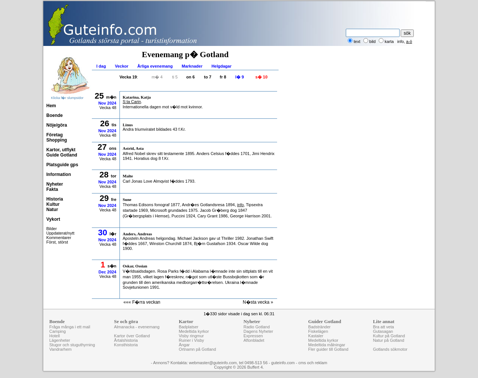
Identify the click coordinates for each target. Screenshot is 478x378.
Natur (52, 209)
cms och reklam (312, 362)
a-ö (409, 41)
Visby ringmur (191, 336)
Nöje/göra (56, 125)
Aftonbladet (253, 340)
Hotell (54, 336)
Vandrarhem (60, 349)
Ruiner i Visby (191, 340)
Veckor (121, 66)
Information (58, 174)
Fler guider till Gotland (328, 349)
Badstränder (319, 327)
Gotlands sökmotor (390, 349)
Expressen (253, 336)
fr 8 (223, 77)
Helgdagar (221, 66)
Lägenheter (59, 340)
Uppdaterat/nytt (60, 233)
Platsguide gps (62, 164)
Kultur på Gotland (389, 336)
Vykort (53, 219)
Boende (54, 115)
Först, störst (57, 242)
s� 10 (261, 77)
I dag (101, 66)
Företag (54, 134)
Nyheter (54, 184)
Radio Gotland (256, 327)
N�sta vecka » (258, 302)
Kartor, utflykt (60, 149)
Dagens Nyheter (258, 331)
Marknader (192, 66)
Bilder (51, 228)
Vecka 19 (128, 77)
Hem (51, 105)
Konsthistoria (126, 345)
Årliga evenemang (155, 66)
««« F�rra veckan (142, 302)
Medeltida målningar (326, 345)
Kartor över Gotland (132, 336)
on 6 (190, 77)
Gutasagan (383, 331)
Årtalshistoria (126, 340)
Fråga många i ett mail (69, 327)
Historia (54, 199)
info (400, 41)
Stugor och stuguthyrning (72, 345)
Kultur (52, 204)
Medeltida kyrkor (194, 331)
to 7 (207, 77)
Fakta (52, 189)
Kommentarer (58, 237)
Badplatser (189, 327)
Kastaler (315, 336)
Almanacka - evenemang (136, 327)
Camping (57, 331)
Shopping (56, 140)
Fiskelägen (318, 331)
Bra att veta (383, 327)
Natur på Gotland (388, 340)
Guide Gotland (61, 155)
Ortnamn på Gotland (197, 349)
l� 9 (239, 77)
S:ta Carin (132, 101)
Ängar (184, 345)
